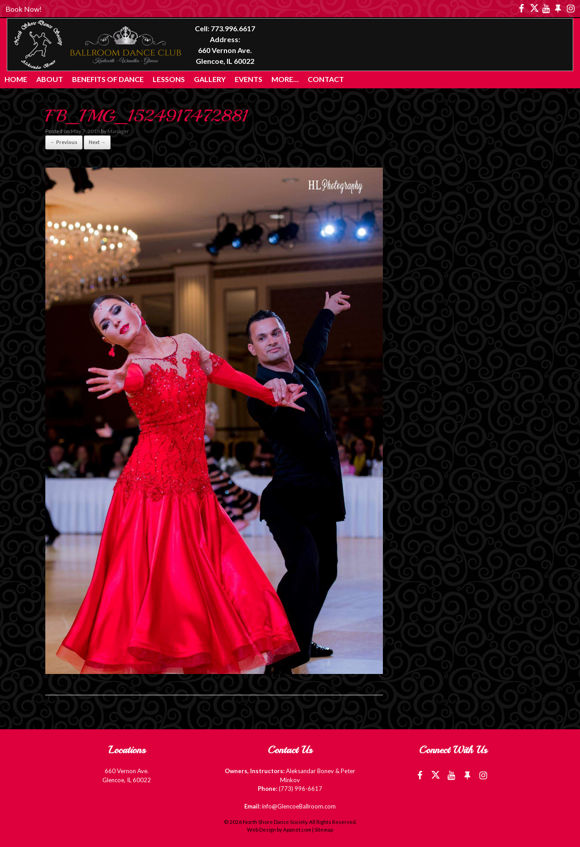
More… (285, 79)
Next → (97, 142)
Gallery (210, 79)
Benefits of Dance (108, 79)
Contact (326, 79)
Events (248, 79)
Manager (118, 131)
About (49, 79)
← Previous (63, 142)
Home (16, 79)
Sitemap (323, 830)
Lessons (169, 79)
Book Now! (23, 9)
